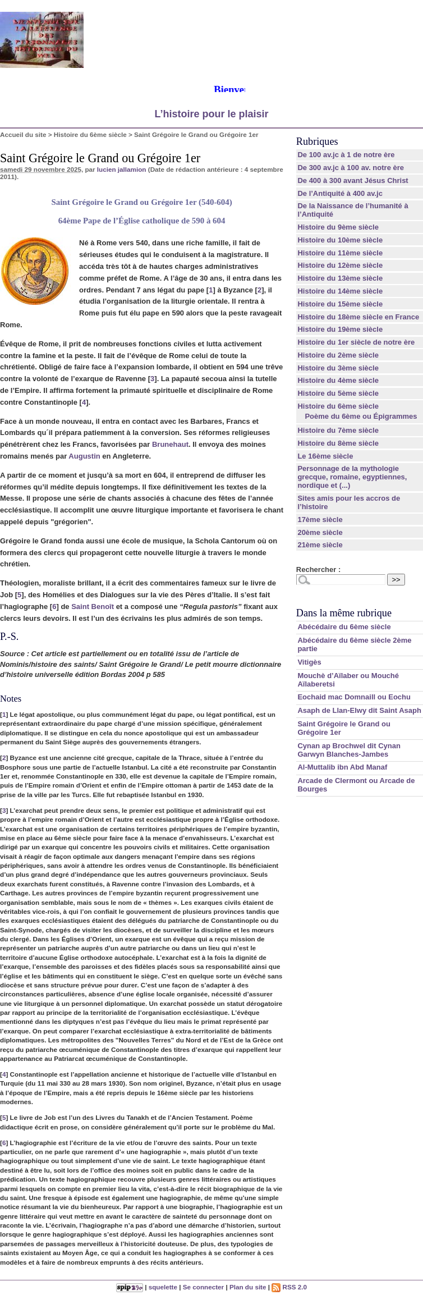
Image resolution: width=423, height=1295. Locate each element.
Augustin (84, 456)
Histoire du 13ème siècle (340, 278)
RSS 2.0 (289, 1287)
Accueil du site (23, 134)
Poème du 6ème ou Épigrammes (361, 416)
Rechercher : (318, 569)
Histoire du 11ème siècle (340, 253)
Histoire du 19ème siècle (340, 329)
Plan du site (247, 1287)
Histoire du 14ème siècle (340, 291)
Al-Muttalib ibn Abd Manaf (342, 767)
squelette (163, 1287)
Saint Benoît (92, 606)
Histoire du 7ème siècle (338, 430)
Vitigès (309, 662)
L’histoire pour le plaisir (211, 114)
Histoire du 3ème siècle (338, 368)
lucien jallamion (121, 169)
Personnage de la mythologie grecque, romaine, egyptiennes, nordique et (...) (352, 476)
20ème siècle (319, 532)
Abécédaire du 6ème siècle (343, 627)
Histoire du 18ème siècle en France (358, 317)
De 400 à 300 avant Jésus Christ (352, 180)
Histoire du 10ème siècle (340, 240)
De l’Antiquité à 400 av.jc (339, 193)
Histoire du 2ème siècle (338, 355)
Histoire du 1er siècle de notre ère (356, 342)
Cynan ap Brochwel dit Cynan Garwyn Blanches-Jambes (348, 750)
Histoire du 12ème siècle (340, 265)
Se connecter (203, 1287)
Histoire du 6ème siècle (90, 134)
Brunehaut (170, 444)
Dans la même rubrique (344, 613)
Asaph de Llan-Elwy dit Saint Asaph (359, 710)
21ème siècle (319, 545)
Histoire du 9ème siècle (338, 227)
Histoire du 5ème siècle (338, 393)
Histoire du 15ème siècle (340, 304)
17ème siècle (319, 519)
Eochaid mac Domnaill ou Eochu (354, 697)
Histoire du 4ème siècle (338, 380)
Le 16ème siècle (325, 456)
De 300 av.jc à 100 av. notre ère (350, 167)
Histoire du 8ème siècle (338, 443)
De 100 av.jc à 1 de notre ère (345, 154)
